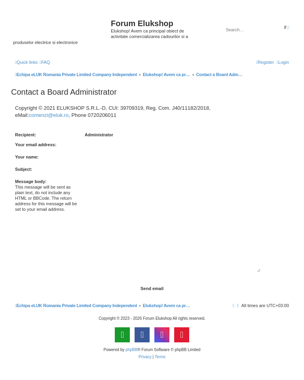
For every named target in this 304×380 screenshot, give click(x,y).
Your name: (27, 157)
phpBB (131, 350)
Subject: (23, 169)
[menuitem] (45, 62)
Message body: (30, 181)
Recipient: (25, 134)
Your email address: (35, 144)
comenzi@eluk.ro (49, 115)
